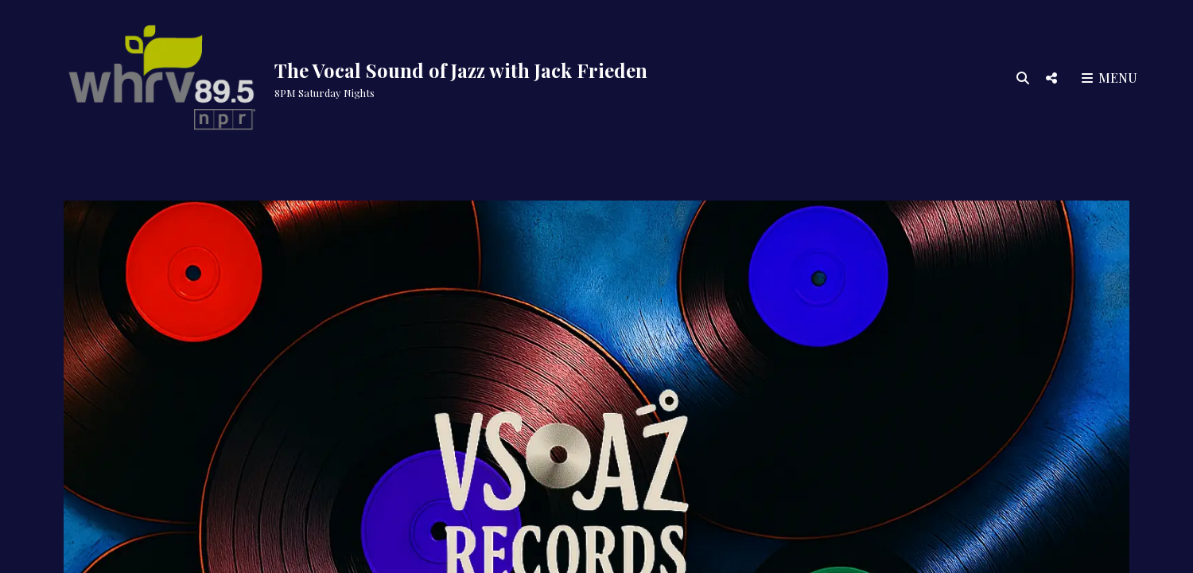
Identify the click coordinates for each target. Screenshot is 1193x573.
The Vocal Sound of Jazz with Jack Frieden (460, 70)
